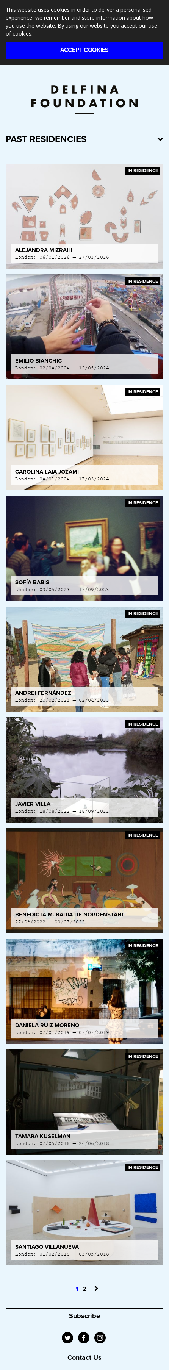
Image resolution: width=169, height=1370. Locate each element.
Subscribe (84, 1316)
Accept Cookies (84, 50)
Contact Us (84, 1357)
